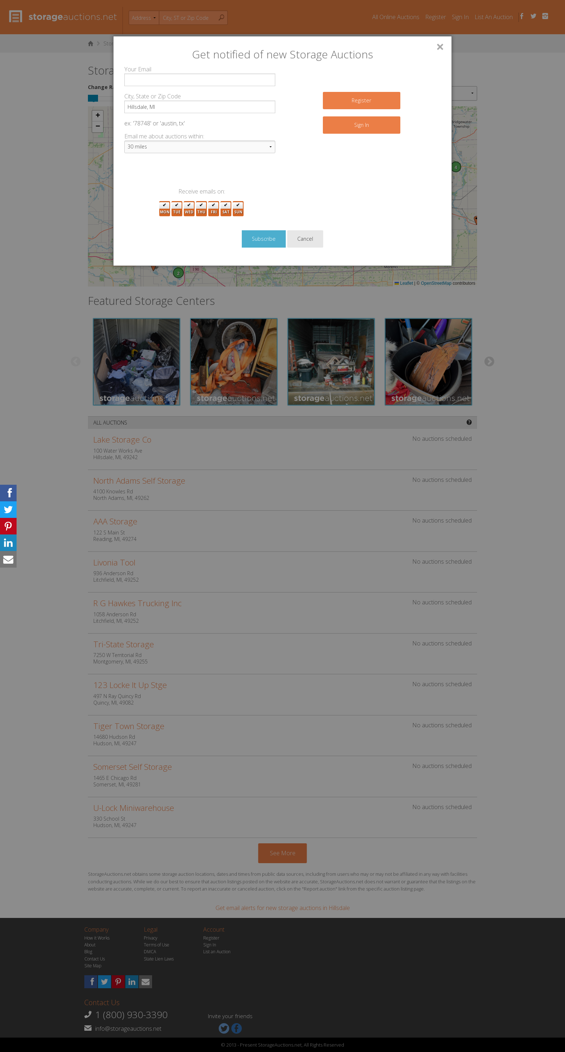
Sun (238, 208)
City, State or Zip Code (152, 96)
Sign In (361, 124)
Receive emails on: (201, 191)
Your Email (137, 69)
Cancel (305, 238)
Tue (177, 208)
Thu (201, 208)
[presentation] (179, 173)
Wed (189, 208)
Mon (164, 208)
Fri (214, 208)
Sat (226, 208)
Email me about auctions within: (164, 136)
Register (361, 100)
